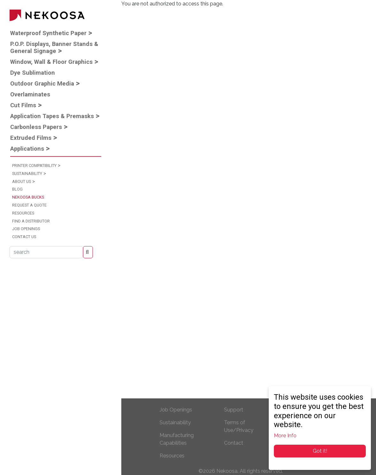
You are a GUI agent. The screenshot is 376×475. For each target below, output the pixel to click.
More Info (285, 436)
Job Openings (26, 228)
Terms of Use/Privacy (238, 426)
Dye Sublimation (32, 72)
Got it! (320, 451)
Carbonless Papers (36, 127)
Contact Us (24, 236)
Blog (17, 189)
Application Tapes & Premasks (52, 116)
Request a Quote (29, 205)
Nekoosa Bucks (28, 197)
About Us (21, 181)
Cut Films (23, 105)
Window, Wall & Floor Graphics (51, 61)
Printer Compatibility (34, 165)
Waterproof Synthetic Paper (48, 33)
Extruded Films (30, 137)
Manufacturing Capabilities (177, 439)
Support (233, 410)
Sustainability (27, 173)
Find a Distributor (31, 221)
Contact (233, 443)
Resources (23, 213)
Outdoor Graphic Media (42, 83)
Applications (27, 148)
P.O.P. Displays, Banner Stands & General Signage (54, 47)
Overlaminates (30, 94)
